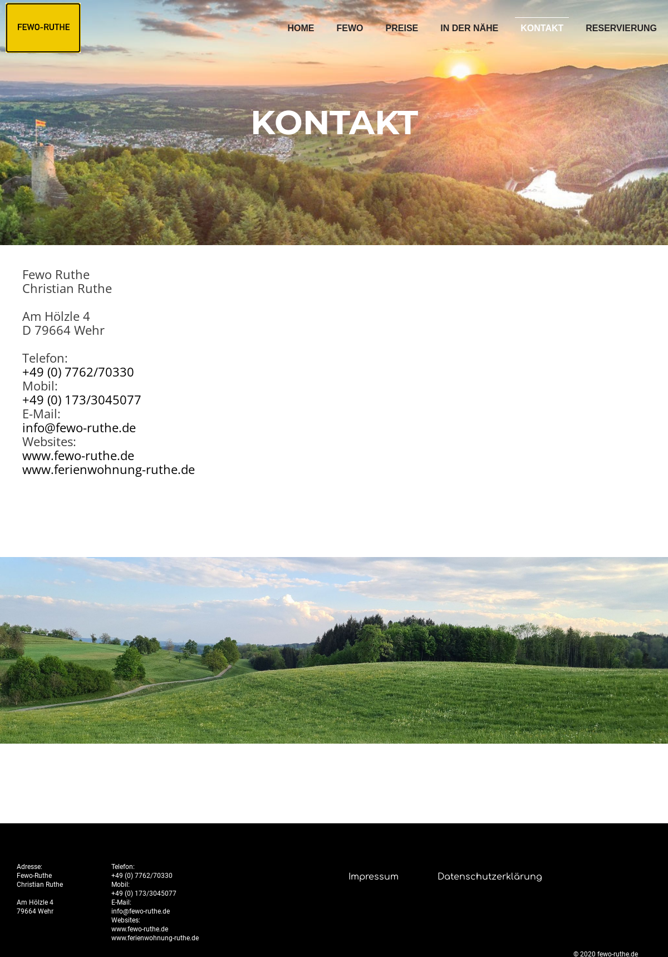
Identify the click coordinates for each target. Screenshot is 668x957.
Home (301, 28)
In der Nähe (469, 28)
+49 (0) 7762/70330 (78, 371)
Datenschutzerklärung (490, 877)
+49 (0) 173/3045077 (81, 399)
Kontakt (541, 28)
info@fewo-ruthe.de (79, 427)
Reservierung (621, 28)
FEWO (350, 28)
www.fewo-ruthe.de (78, 455)
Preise (402, 28)
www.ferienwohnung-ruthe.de (108, 469)
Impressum (373, 877)
